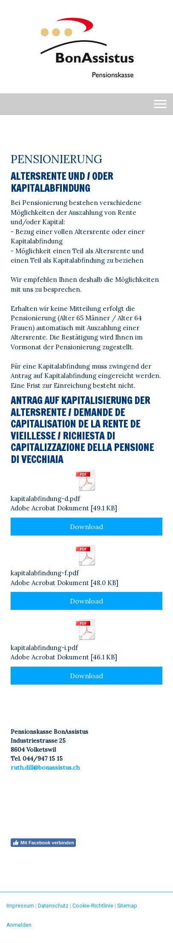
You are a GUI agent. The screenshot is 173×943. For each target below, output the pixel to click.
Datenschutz (53, 905)
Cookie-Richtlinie (92, 905)
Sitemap (127, 905)
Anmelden (19, 925)
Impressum (20, 905)
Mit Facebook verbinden (43, 842)
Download (86, 526)
